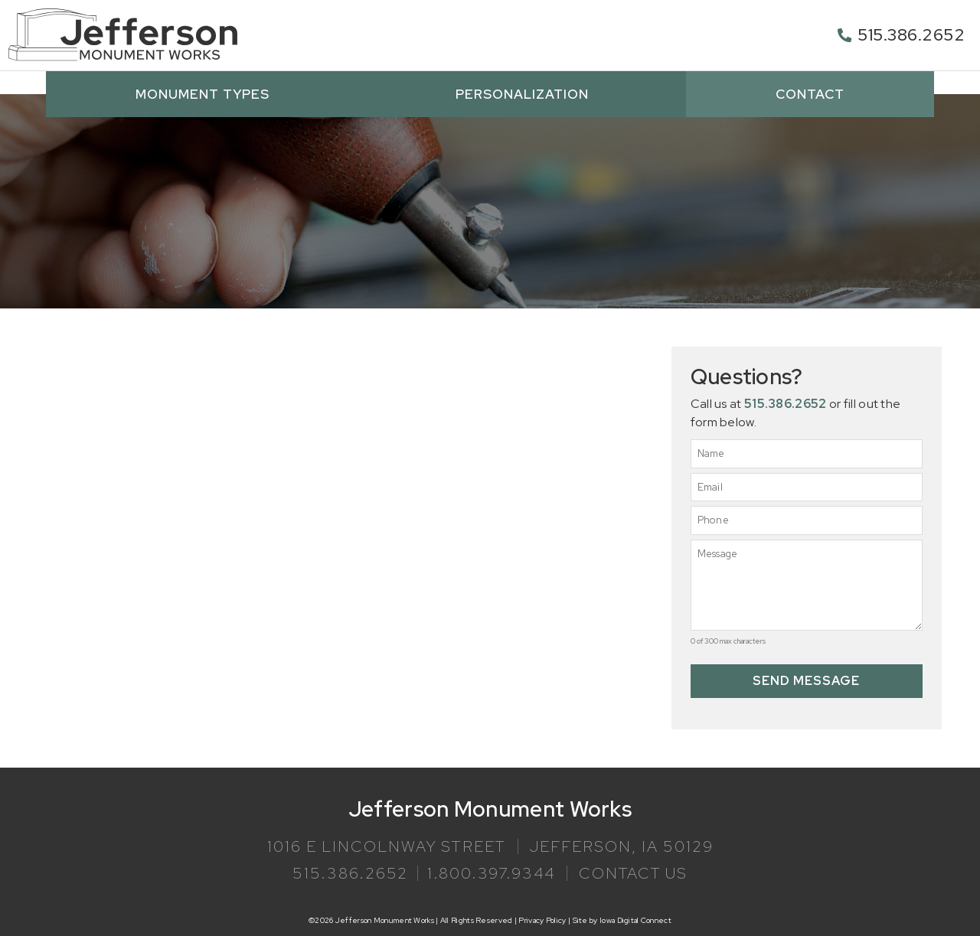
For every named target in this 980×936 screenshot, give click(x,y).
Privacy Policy (542, 920)
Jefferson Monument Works (490, 808)
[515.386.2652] (844, 35)
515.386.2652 (911, 35)
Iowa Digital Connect (635, 920)
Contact (810, 93)
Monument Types (206, 93)
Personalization (526, 93)
